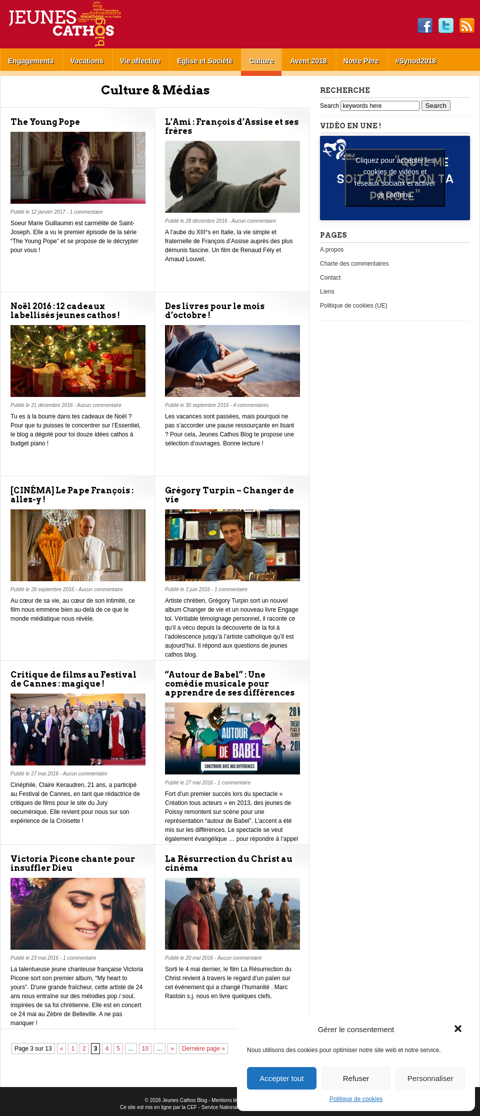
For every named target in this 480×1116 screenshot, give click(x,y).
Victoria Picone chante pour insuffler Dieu (72, 863)
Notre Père (361, 61)
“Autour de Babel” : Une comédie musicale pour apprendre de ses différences (229, 684)
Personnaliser (431, 1078)
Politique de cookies (356, 1099)
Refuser (356, 1078)
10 (145, 1048)
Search (330, 105)
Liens (327, 291)
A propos (332, 249)
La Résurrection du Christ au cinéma (228, 863)
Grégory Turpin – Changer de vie (229, 495)
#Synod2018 (416, 61)
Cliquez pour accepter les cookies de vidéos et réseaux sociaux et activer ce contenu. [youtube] (395, 177)
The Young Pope (45, 122)
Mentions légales (230, 1100)
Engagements (31, 61)
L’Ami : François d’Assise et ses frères (231, 126)
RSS (467, 26)
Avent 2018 (308, 61)
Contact (330, 277)
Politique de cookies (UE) (354, 305)
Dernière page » (203, 1048)
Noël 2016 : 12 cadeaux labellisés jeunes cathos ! (65, 311)
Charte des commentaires (354, 263)
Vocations (87, 61)
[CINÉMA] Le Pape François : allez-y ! (72, 495)
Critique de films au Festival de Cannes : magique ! (73, 679)
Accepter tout (282, 1078)
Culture (261, 61)
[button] (459, 1030)
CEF (192, 1107)
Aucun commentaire (254, 221)
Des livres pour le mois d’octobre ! (214, 311)
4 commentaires (250, 405)
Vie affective (140, 61)
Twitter (446, 26)
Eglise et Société (204, 61)
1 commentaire (86, 212)
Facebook (425, 26)
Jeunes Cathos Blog (81, 24)
